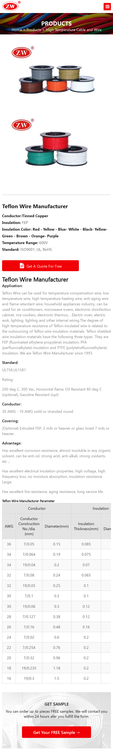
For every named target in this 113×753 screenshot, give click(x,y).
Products (34, 29)
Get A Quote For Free (40, 266)
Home (17, 29)
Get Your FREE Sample (56, 732)
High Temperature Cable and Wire (73, 29)
